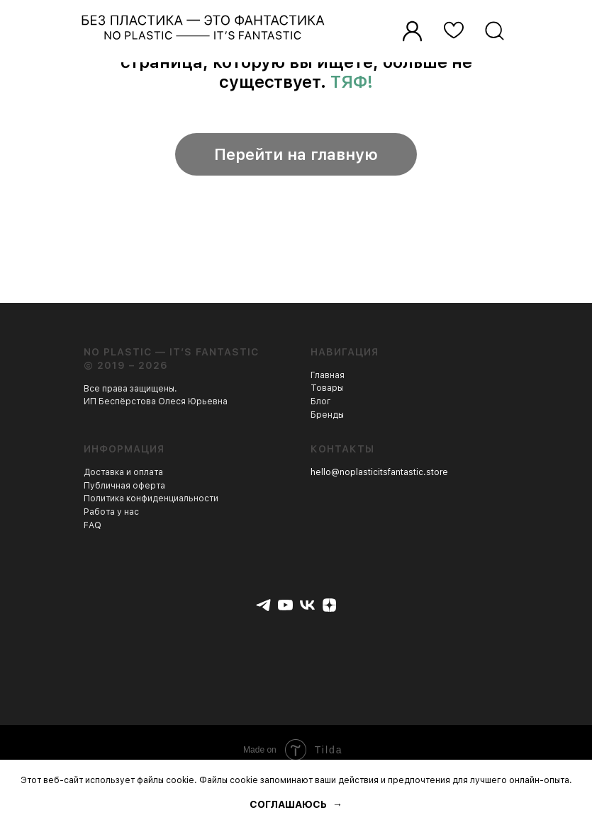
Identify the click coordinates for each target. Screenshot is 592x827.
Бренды (327, 415)
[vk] (307, 605)
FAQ (92, 525)
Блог (321, 401)
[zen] (329, 605)
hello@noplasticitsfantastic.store (379, 472)
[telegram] (263, 605)
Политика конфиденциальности (151, 498)
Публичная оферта (124, 486)
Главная (328, 375)
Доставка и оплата (123, 472)
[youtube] (285, 605)
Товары (327, 388)
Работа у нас (111, 512)
